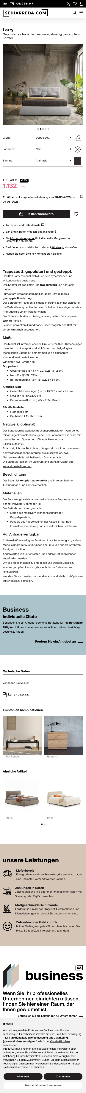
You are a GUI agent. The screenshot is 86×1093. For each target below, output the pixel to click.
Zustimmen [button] (63, 1076)
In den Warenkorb (36, 214)
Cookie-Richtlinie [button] (60, 1041)
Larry (11, 694)
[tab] (38, 129)
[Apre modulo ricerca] (74, 13)
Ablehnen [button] (23, 1076)
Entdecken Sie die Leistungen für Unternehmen (47, 1016)
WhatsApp (57, 247)
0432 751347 (24, 4)
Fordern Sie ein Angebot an (55, 641)
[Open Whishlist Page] (75, 4)
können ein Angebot (22, 238)
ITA (5, 3)
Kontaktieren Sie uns (49, 254)
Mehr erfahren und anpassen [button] (43, 1085)
